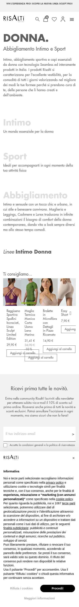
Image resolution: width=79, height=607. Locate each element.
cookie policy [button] (64, 499)
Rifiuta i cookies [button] (21, 588)
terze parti (68, 503)
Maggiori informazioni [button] (39, 598)
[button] (73, 458)
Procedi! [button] (57, 588)
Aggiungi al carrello (41, 357)
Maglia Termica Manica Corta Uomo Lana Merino (30, 323)
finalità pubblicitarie (15, 528)
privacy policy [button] (55, 482)
